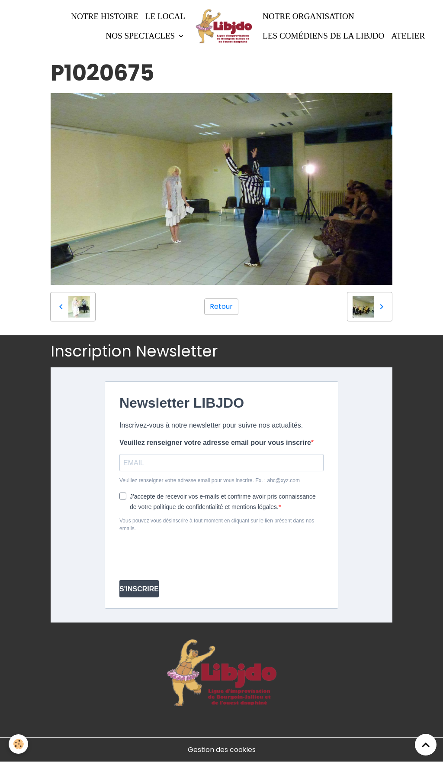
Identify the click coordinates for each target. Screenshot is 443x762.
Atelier (408, 35)
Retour (221, 306)
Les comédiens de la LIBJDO (323, 35)
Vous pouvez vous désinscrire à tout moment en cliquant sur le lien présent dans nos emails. (216, 525)
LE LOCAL (165, 16)
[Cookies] (18, 744)
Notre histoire (104, 16)
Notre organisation (308, 16)
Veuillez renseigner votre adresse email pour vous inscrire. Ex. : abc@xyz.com (209, 480)
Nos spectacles (141, 35)
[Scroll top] (426, 745)
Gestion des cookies (222, 750)
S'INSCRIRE (139, 589)
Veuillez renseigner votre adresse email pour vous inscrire (215, 442)
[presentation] (185, 556)
